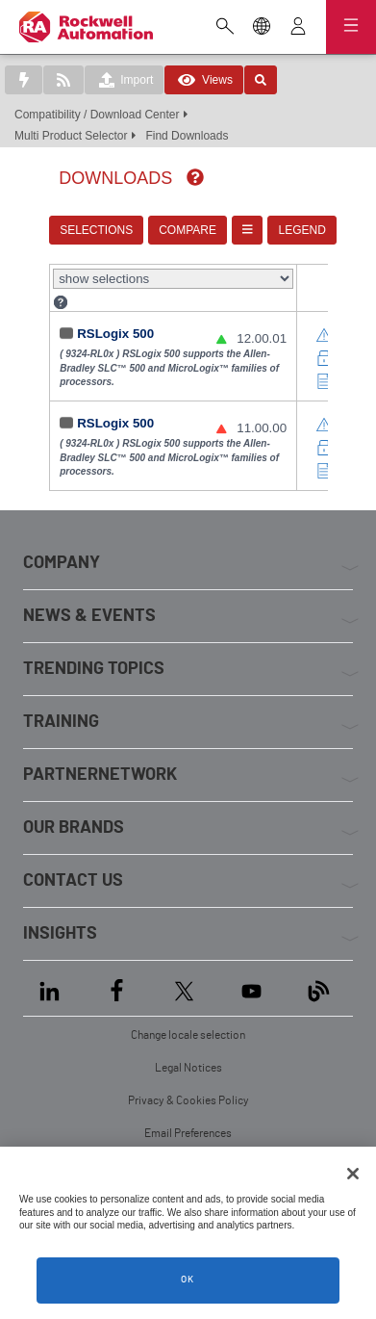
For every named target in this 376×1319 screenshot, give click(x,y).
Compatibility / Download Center (96, 114)
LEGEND (301, 230)
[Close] (353, 1173)
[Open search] (225, 28)
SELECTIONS (96, 230)
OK (187, 1279)
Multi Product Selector (70, 135)
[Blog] (318, 988)
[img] (195, 177)
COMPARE (187, 230)
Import (124, 80)
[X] (184, 988)
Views (204, 80)
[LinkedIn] (53, 988)
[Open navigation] (351, 27)
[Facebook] (117, 988)
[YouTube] (251, 988)
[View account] (298, 28)
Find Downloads (186, 135)
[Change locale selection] (261, 28)
